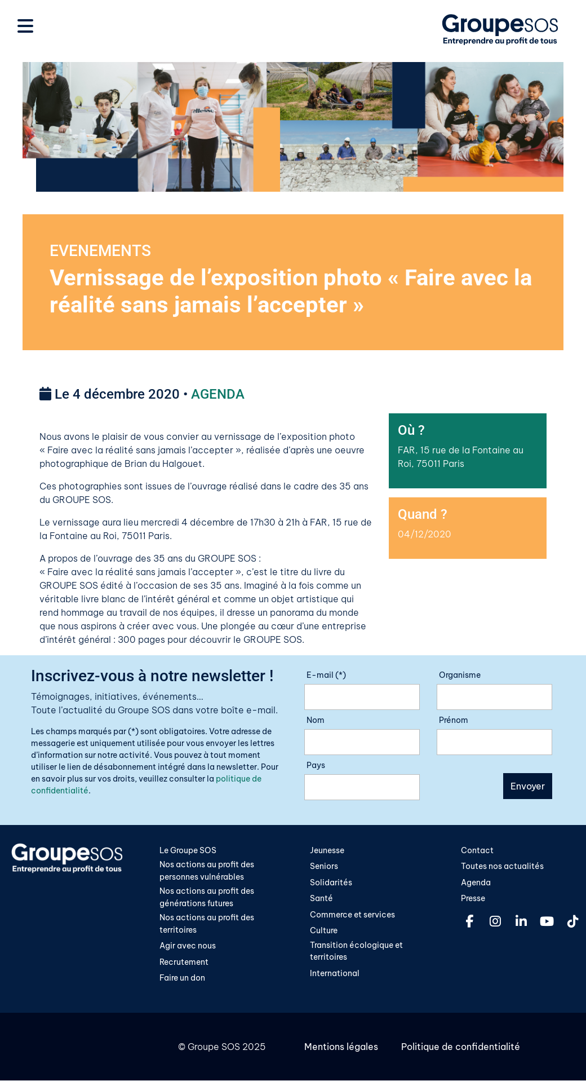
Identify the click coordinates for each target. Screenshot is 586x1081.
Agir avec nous (187, 947)
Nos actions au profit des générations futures (206, 897)
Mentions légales (341, 1047)
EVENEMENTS (100, 250)
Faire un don (182, 979)
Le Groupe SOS (187, 850)
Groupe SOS (214, 1047)
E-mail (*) (326, 675)
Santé (321, 899)
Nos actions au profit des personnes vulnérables (206, 871)
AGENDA (218, 395)
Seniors (324, 867)
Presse (473, 899)
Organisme (460, 675)
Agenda (476, 883)
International (334, 974)
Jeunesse (327, 850)
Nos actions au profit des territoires (206, 924)
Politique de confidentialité (460, 1047)
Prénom (453, 720)
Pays (316, 765)
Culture (324, 931)
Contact (477, 850)
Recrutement (183, 963)
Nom (316, 720)
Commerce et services (352, 915)
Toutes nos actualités (502, 867)
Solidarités (331, 883)
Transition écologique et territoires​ (356, 952)
